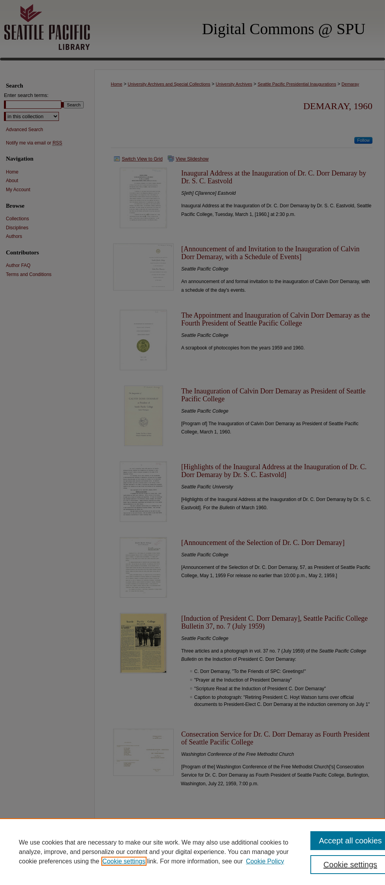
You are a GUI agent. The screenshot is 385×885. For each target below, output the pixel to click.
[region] (192, 851)
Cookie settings (124, 861)
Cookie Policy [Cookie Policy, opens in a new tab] (265, 861)
